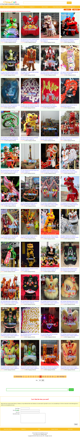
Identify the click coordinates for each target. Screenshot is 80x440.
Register (76, 9)
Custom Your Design (19, 7)
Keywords (70, 431)
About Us (23, 431)
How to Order (45, 7)
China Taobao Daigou (57, 7)
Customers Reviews (70, 7)
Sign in (67, 9)
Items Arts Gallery (8, 431)
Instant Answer (54, 431)
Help (39, 431)
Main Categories (6, 7)
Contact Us (32, 7)
